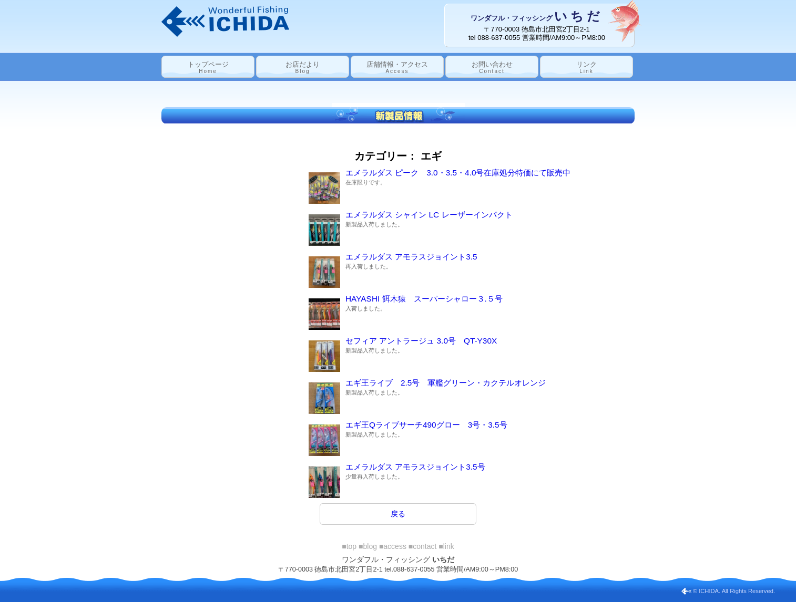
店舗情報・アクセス (397, 67)
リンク (586, 67)
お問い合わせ (492, 67)
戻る (398, 514)
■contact (423, 546)
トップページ (208, 67)
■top (349, 546)
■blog (368, 546)
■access (392, 546)
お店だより (302, 67)
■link (446, 546)
